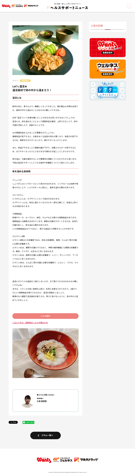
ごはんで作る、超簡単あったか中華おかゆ (30, 322)
